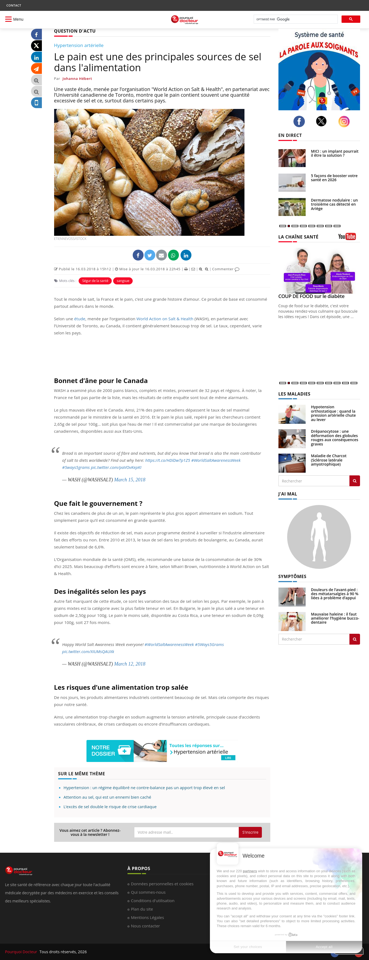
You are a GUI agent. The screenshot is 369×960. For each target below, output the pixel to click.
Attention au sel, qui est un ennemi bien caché (107, 797)
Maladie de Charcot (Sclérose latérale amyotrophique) (329, 460)
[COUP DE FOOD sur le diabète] (319, 271)
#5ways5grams (76, 467)
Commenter (226, 268)
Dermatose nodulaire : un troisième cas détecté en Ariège (334, 204)
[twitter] (323, 121)
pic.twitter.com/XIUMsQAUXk (88, 651)
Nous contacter (145, 925)
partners (250, 871)
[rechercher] (295, 19)
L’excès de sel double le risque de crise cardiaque (110, 806)
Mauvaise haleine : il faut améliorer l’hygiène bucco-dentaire (335, 618)
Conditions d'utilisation (153, 900)
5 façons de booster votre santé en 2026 (334, 177)
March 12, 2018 (129, 664)
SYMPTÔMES (292, 576)
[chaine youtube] (349, 238)
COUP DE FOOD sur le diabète (311, 296)
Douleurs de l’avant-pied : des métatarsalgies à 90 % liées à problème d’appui (335, 594)
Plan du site (142, 909)
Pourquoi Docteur (21, 951)
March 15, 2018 (129, 479)
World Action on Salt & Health (165, 318)
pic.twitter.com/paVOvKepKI (116, 467)
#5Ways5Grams (209, 644)
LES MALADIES (294, 394)
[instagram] (345, 121)
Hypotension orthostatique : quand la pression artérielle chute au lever (333, 413)
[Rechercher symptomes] (354, 639)
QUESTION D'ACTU (75, 31)
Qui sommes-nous (148, 892)
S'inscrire (250, 832)
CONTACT (14, 5)
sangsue (123, 280)
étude (79, 318)
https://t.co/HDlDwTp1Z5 (167, 460)
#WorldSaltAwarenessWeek (215, 460)
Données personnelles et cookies (162, 883)
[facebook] (300, 121)
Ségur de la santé (95, 280)
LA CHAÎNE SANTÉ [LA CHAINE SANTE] (298, 237)
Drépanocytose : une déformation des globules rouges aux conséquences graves (334, 437)
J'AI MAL (287, 494)
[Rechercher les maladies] (354, 480)
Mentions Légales (147, 917)
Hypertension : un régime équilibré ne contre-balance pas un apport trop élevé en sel (144, 787)
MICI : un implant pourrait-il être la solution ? (335, 153)
